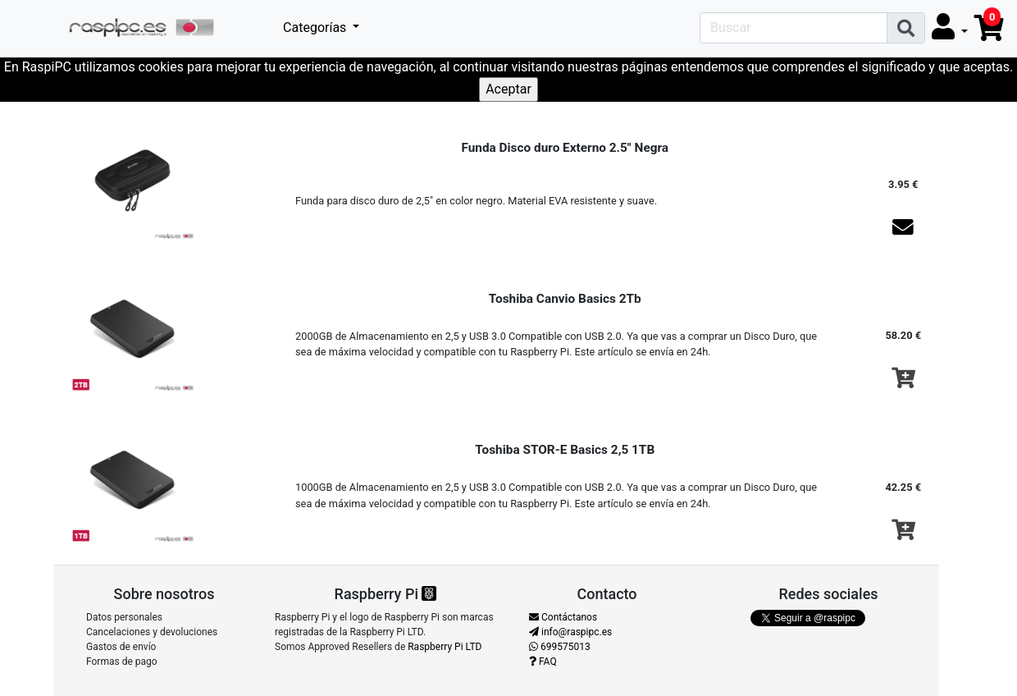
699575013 (560, 646)
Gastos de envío (121, 646)
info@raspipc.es (570, 632)
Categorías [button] (316, 27)
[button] (949, 27)
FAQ (543, 661)
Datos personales (124, 617)
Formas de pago (121, 661)
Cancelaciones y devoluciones (151, 632)
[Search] (793, 28)
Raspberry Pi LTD (444, 646)
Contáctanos (563, 617)
